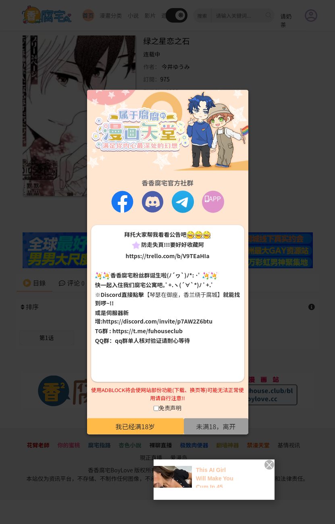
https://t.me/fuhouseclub (147, 331)
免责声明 (170, 408)
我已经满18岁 (135, 426)
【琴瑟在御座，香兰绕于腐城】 (183, 294)
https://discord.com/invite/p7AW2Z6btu (157, 321)
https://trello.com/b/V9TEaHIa (167, 255)
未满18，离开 (216, 426)
